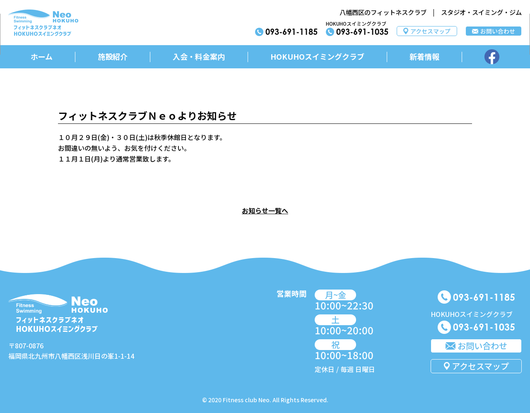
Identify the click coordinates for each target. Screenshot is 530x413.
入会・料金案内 (199, 56)
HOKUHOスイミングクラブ (317, 56)
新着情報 (424, 56)
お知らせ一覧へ (265, 210)
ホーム (42, 56)
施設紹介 (113, 56)
